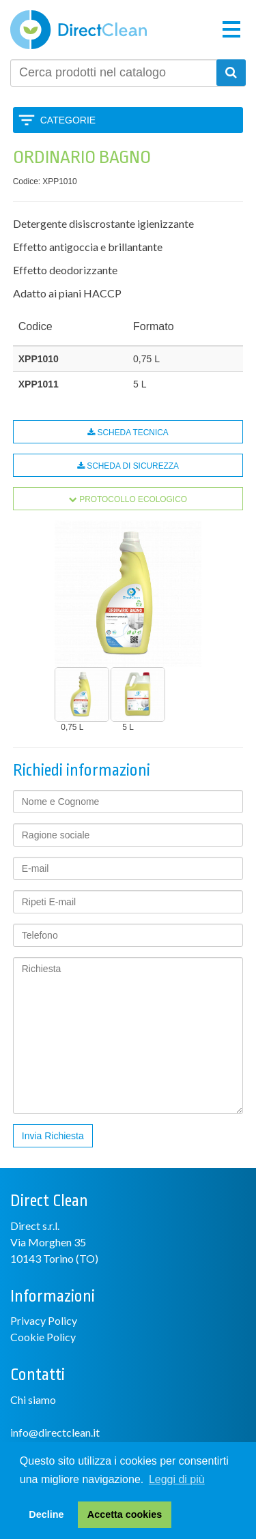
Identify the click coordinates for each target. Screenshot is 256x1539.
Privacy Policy (43, 1320)
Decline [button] (46, 1514)
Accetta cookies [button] (124, 1514)
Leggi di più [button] (177, 1479)
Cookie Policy (43, 1336)
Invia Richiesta (53, 1135)
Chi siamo (33, 1399)
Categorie (68, 120)
